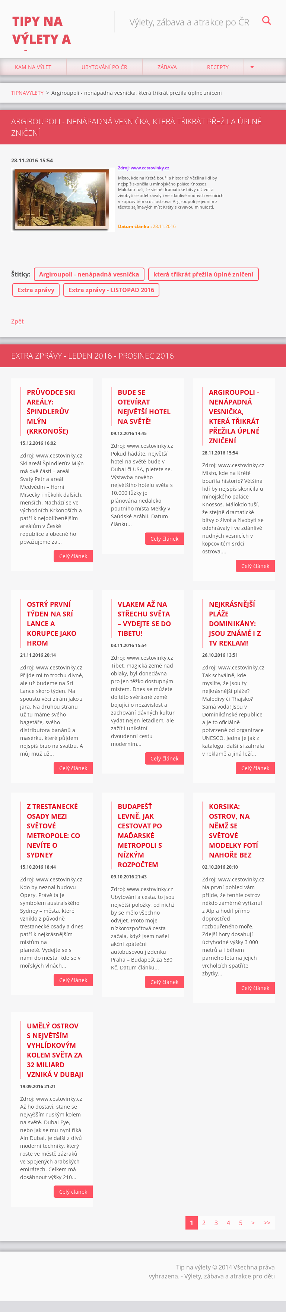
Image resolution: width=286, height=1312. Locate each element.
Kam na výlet (33, 74)
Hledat (266, 21)
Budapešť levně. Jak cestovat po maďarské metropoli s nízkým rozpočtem (140, 843)
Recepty (218, 74)
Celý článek (73, 563)
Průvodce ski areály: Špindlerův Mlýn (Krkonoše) (51, 419)
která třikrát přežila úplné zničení (203, 282)
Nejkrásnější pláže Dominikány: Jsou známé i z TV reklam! (235, 631)
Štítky (20, 282)
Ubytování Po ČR (104, 74)
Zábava (167, 74)
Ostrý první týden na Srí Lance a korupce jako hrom (51, 631)
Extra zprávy (36, 297)
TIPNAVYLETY (27, 100)
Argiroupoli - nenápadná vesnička (89, 282)
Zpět (17, 329)
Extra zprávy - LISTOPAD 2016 (111, 297)
